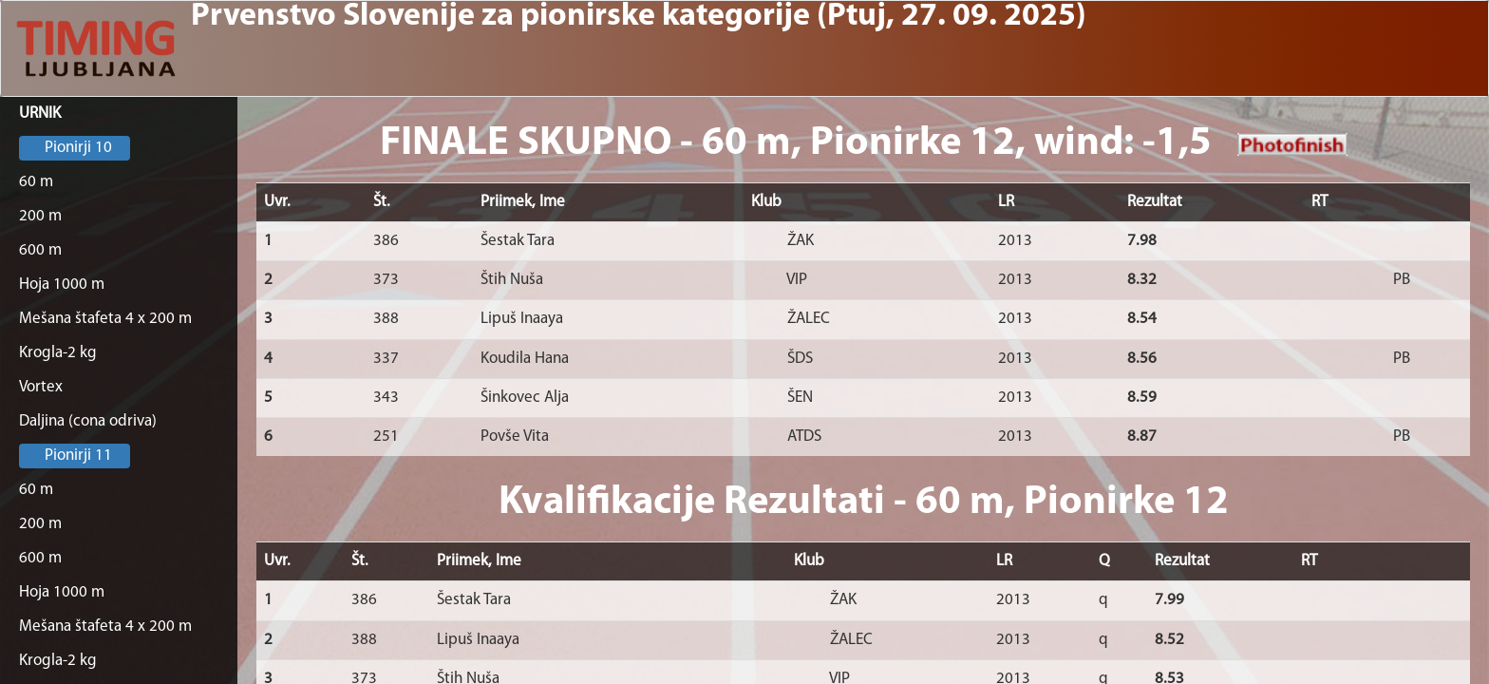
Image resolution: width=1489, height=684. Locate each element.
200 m (40, 216)
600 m (40, 250)
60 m (36, 182)
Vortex (41, 387)
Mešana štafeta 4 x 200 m (105, 319)
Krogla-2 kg (58, 353)
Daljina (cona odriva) (88, 421)
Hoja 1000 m (61, 284)
